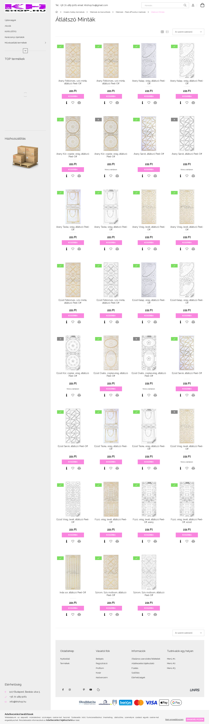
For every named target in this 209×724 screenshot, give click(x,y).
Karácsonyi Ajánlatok (14, 37)
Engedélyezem (195, 719)
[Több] (25, 50)
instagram (70, 689)
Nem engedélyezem (174, 719)
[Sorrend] (188, 32)
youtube (90, 689)
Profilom (100, 668)
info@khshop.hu (18, 701)
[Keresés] (165, 5)
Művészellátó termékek (16, 43)
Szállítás (135, 673)
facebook (63, 689)
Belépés (99, 659)
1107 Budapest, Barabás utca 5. (24, 692)
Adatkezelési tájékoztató (143, 663)
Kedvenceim (102, 677)
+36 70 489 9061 (18, 696)
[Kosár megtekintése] (200, 5)
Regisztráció (101, 663)
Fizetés (135, 668)
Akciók (8, 26)
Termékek (65, 663)
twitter (77, 689)
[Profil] (193, 5)
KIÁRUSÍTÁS (10, 31)
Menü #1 (171, 659)
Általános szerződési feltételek (146, 659)
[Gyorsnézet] (66, 102)
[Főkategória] (57, 12)
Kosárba (72, 96)
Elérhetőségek (138, 677)
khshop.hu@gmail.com (96, 5)
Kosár (98, 673)
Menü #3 (171, 668)
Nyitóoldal (65, 659)
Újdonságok (10, 20)
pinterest (84, 689)
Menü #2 (171, 663)
